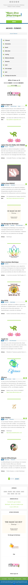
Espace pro (10, 578)
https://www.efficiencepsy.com (14, 392)
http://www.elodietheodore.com (14, 432)
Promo (9, 493)
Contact (24, 578)
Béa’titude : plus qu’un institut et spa (14, 504)
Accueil (11, 33)
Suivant (17, 479)
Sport (19, 493)
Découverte (18, 491)
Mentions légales (17, 578)
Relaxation (12, 493)
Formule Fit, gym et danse (14, 502)
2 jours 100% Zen (14, 506)
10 (10, 83)
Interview (22, 491)
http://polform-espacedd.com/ (14, 119)
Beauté (14, 491)
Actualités (5, 491)
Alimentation (10, 491)
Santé (16, 493)
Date (21, 83)
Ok (14, 583)
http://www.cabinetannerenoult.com (15, 198)
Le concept (4, 578)
